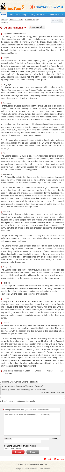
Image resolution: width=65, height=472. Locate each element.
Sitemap (43, 464)
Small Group (21, 14)
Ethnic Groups (31, 20)
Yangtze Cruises (38, 14)
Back (49, 459)
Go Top (60, 459)
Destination (54, 14)
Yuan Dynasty (57, 66)
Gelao (50, 371)
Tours (10, 14)
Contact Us (33, 464)
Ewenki (38, 371)
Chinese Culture (16, 20)
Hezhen (8, 373)
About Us (22, 464)
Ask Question (38, 27)
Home (3, 14)
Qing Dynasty (35, 69)
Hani (61, 371)
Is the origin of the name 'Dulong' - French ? (22, 386)
